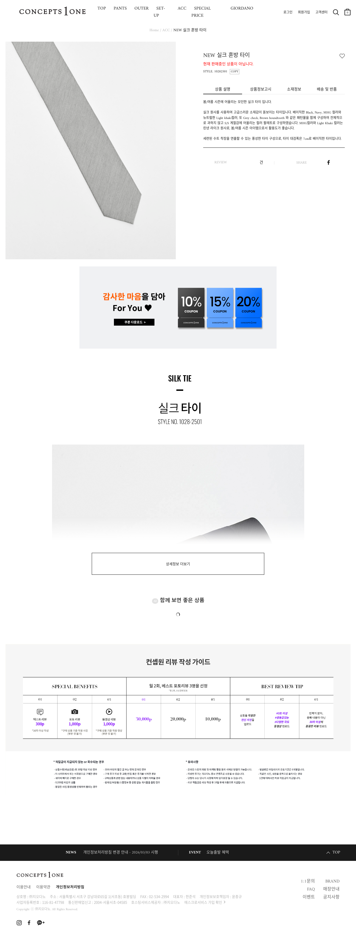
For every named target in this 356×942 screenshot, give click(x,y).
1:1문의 (308, 881)
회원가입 (304, 12)
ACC (166, 30)
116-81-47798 (53, 902)
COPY (234, 71)
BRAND (332, 881)
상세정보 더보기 (178, 564)
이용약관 (43, 887)
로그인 (287, 12)
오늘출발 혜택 (217, 852)
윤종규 (237, 896)
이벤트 (309, 897)
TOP (336, 852)
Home (154, 30)
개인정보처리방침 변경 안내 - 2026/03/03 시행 (120, 852)
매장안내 (331, 889)
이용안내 (23, 887)
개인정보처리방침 (70, 887)
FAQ (311, 889)
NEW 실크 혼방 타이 (189, 30)
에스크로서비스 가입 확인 (203, 902)
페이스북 (328, 162)
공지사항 (331, 897)
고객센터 (321, 12)
